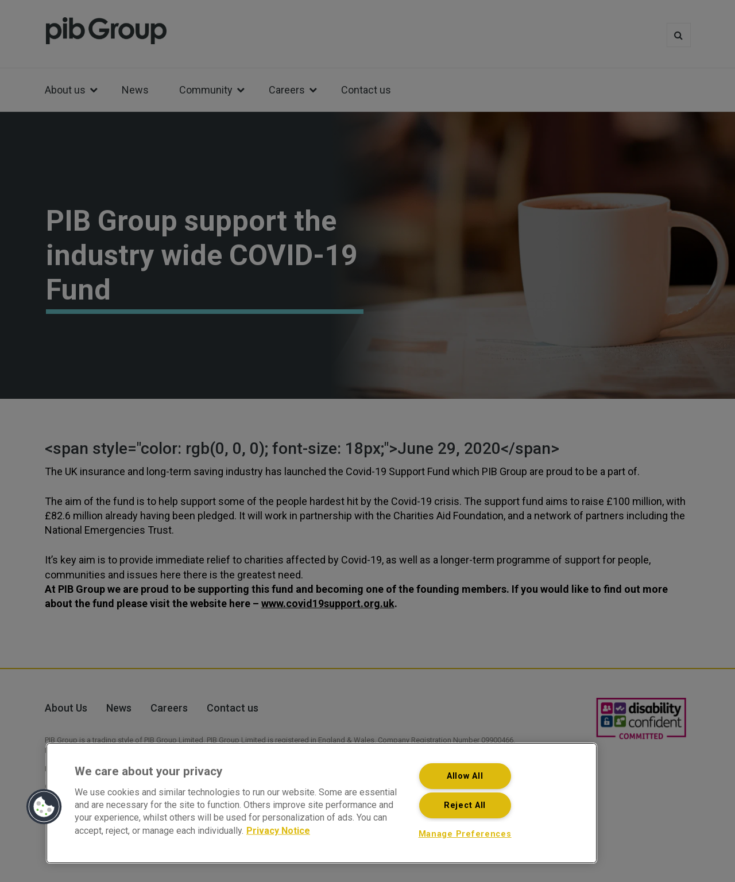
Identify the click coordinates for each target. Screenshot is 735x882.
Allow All (465, 776)
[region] (321, 803)
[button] (44, 806)
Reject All (465, 805)
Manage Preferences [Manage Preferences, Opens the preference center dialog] (465, 834)
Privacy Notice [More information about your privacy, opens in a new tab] (278, 830)
